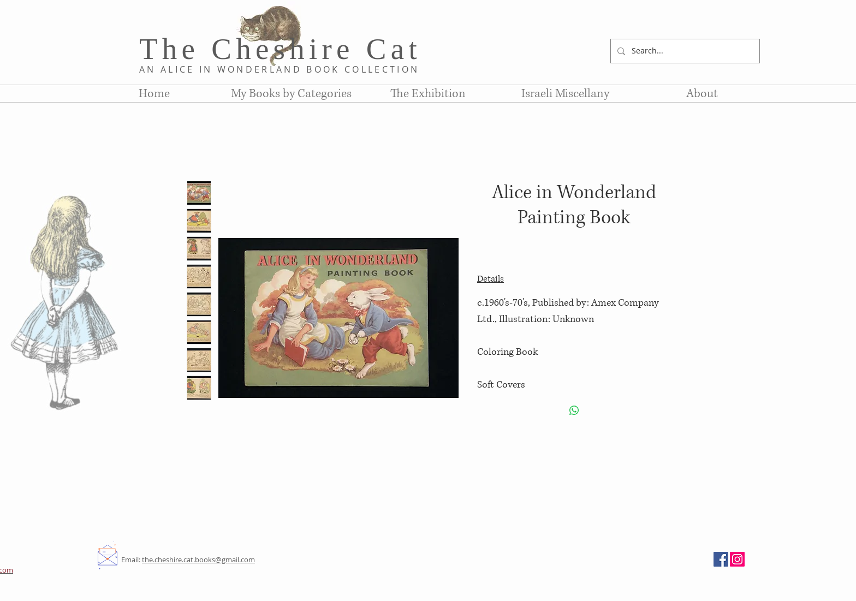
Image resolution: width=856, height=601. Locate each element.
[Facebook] (721, 559)
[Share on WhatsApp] (574, 410)
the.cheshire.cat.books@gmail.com (198, 559)
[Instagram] (737, 559)
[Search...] (684, 51)
